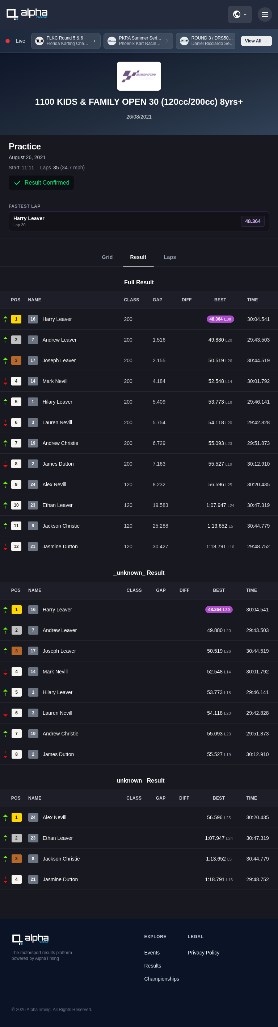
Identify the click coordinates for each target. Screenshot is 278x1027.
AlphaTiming (39, 1009)
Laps (170, 260)
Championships (162, 979)
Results (152, 966)
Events (152, 953)
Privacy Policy (203, 953)
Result (138, 260)
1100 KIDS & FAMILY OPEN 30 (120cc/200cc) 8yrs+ (139, 102)
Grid (107, 260)
